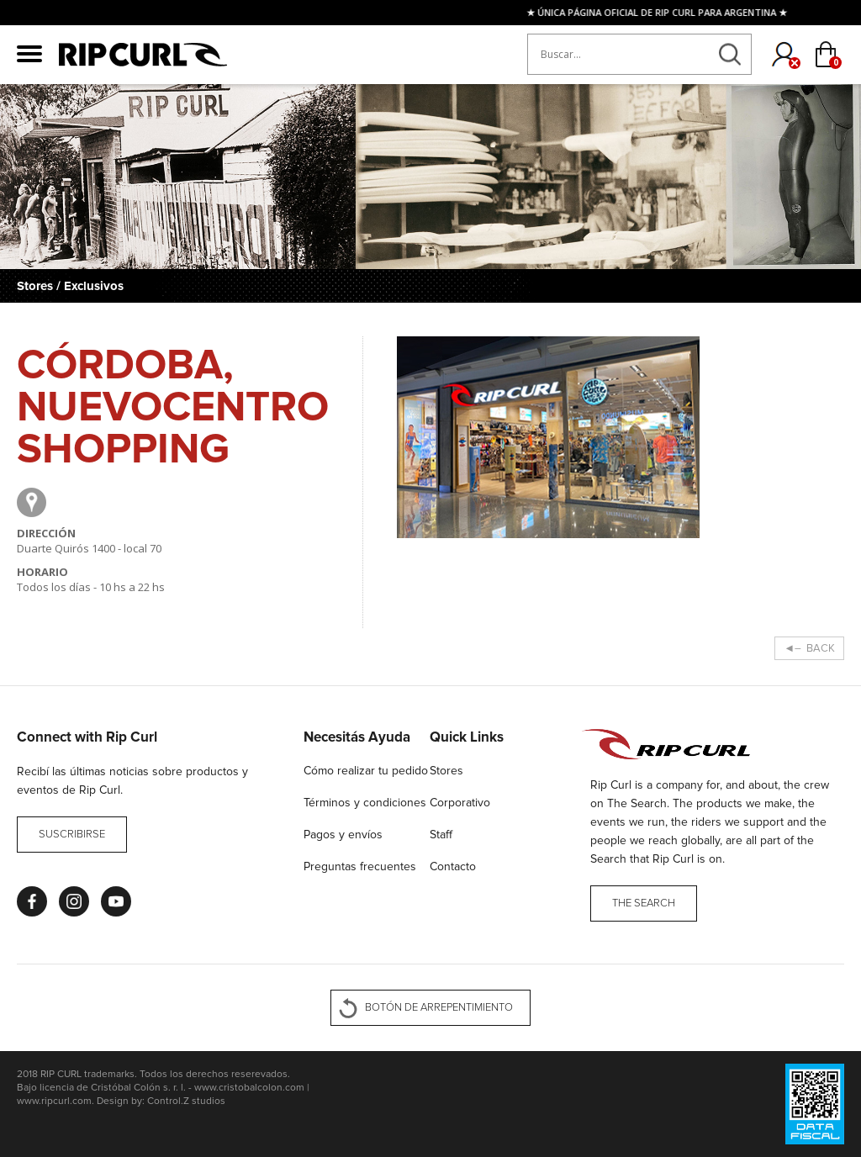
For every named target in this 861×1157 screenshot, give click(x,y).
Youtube (116, 901)
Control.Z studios (186, 1101)
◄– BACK (809, 648)
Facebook (32, 901)
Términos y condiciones (365, 802)
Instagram (74, 901)
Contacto (453, 866)
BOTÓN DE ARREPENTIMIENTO (439, 1007)
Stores (446, 770)
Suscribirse (72, 834)
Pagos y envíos (343, 834)
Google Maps (31, 502)
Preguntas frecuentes (360, 866)
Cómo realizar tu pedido (366, 770)
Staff (441, 834)
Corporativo (460, 802)
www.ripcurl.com (54, 1101)
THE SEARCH (643, 903)
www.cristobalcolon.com (249, 1087)
